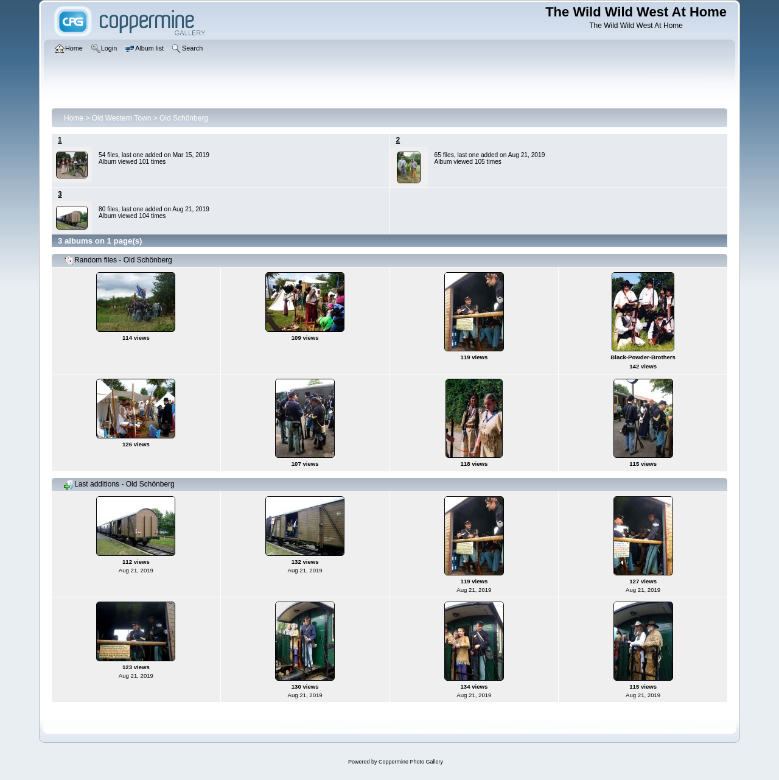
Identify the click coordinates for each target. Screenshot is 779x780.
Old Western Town (122, 118)
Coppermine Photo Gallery (411, 762)
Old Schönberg (183, 118)
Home (73, 118)
